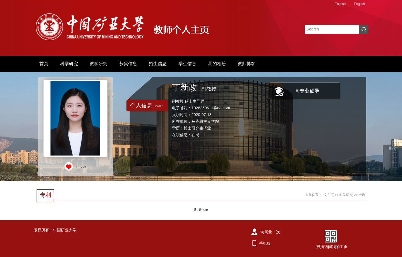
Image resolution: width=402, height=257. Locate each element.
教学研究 (98, 63)
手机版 (265, 243)
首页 (43, 63)
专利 (362, 195)
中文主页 (327, 195)
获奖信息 (128, 63)
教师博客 (246, 63)
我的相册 (217, 63)
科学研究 (69, 63)
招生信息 (158, 63)
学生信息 (187, 63)
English (340, 4)
